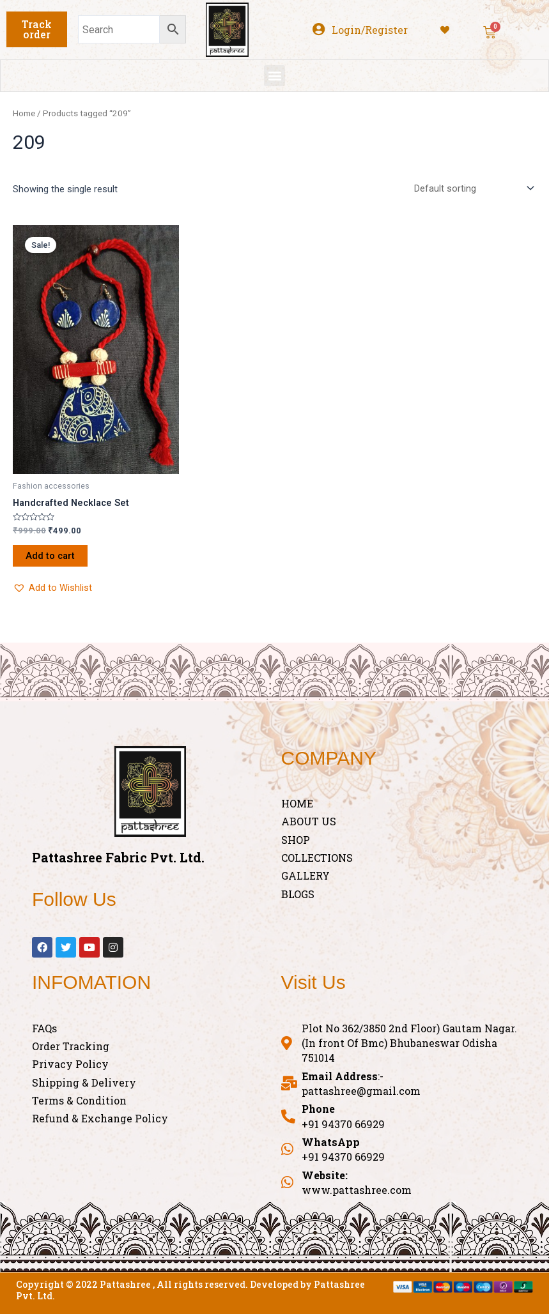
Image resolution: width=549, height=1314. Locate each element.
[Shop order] (471, 188)
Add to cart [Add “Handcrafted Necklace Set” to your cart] (50, 556)
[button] (36, 29)
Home (24, 113)
